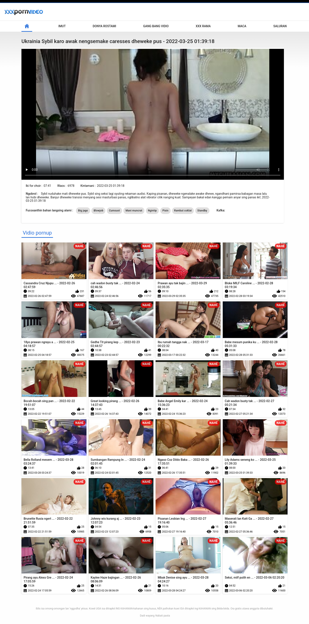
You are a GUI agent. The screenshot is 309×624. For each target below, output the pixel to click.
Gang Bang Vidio (156, 26)
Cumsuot (114, 210)
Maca (242, 26)
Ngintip (152, 210)
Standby (202, 210)
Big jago (83, 210)
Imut (62, 26)
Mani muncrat (134, 210)
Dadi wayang (147, 615)
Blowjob (98, 210)
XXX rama (203, 26)
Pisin (165, 210)
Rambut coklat (183, 210)
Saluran (280, 26)
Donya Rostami (104, 26)
